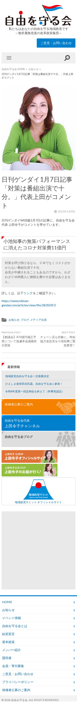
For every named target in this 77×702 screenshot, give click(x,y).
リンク (28, 293)
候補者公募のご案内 (19, 404)
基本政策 (8, 642)
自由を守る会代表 (38, 423)
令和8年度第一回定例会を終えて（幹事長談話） (34, 391)
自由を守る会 (19, 700)
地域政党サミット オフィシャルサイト (38, 491)
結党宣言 (8, 634)
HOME (7, 602)
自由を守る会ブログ (19, 436)
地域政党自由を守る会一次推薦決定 (27, 376)
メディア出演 (38, 319)
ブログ (25, 319)
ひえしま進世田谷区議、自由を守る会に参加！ (34, 383)
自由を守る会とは (14, 626)
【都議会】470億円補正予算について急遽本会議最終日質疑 (20, 339)
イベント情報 (11, 618)
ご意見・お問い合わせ (56, 43)
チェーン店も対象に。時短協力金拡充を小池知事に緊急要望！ (57, 339)
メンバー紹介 (11, 650)
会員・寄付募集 (13, 666)
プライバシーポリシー (17, 682)
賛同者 (7, 658)
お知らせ (14, 319)
